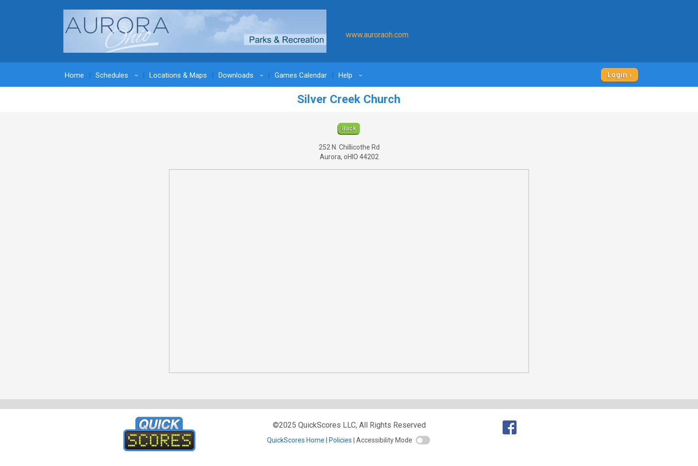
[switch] (423, 440)
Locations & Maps (178, 75)
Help (351, 75)
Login (617, 74)
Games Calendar (301, 75)
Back (349, 128)
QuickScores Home (296, 440)
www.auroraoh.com (377, 34)
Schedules (118, 75)
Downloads (242, 75)
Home (74, 75)
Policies (340, 440)
